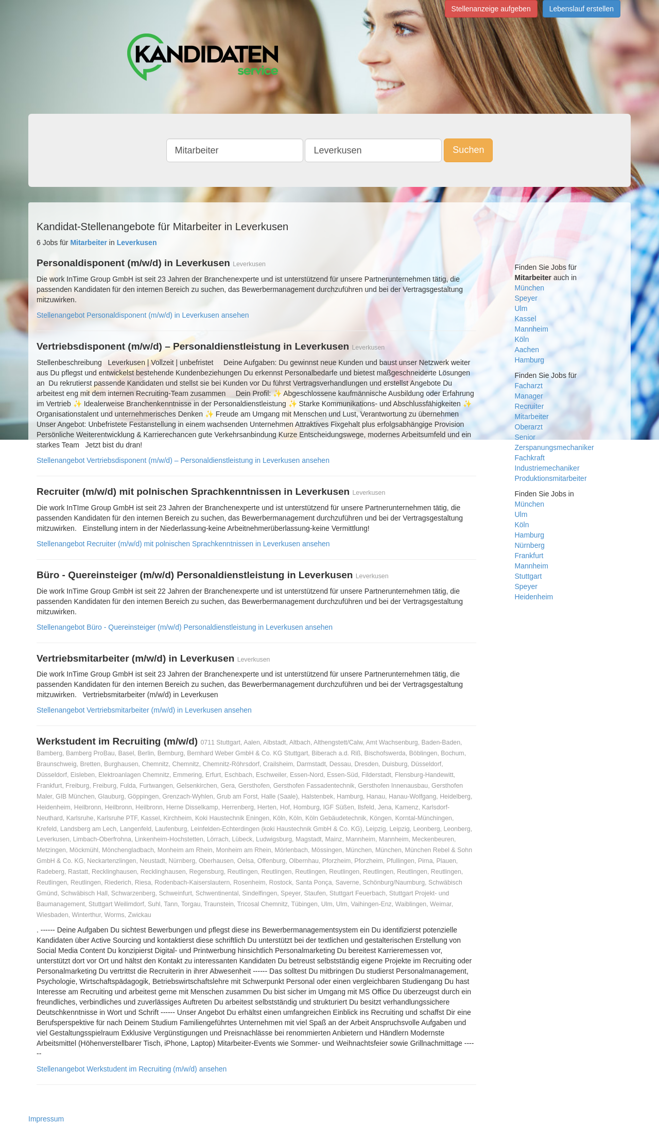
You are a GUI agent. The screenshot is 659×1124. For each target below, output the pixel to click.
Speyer (526, 298)
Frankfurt (529, 555)
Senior (525, 437)
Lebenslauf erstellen (581, 9)
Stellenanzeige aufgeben (491, 9)
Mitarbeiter (532, 416)
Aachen (527, 349)
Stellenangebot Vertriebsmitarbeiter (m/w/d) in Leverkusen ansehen (144, 710)
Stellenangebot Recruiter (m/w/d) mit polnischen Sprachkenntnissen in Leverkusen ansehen (183, 544)
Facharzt (529, 386)
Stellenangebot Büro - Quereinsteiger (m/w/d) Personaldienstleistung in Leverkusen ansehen (185, 627)
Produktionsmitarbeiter (551, 478)
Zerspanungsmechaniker (554, 447)
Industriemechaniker (547, 468)
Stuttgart (528, 576)
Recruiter (529, 406)
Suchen (468, 150)
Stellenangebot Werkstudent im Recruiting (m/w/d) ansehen (132, 1069)
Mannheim (531, 329)
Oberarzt (529, 427)
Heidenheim (534, 597)
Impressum (46, 1119)
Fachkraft (530, 458)
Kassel (525, 319)
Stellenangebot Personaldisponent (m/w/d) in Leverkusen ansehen (143, 315)
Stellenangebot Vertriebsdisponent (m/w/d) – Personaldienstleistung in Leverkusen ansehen (183, 460)
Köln (522, 339)
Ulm (521, 308)
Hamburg (530, 360)
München (530, 288)
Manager (529, 396)
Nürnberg (530, 545)
